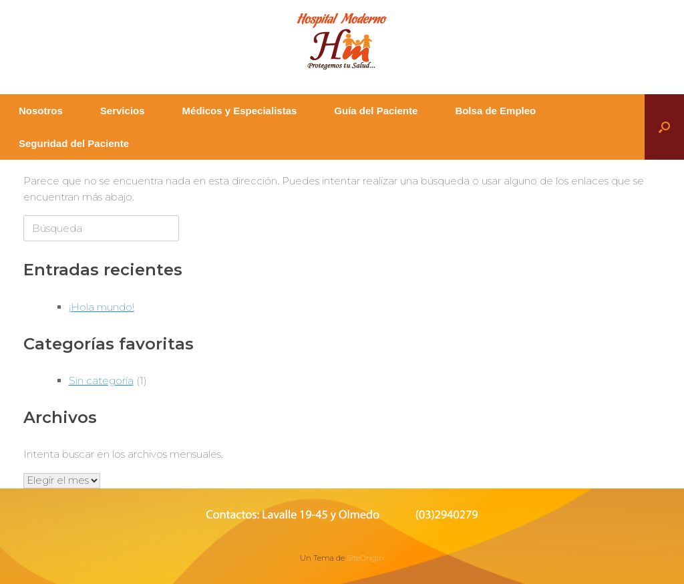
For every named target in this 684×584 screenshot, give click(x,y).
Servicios (122, 110)
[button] (664, 127)
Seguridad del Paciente (74, 143)
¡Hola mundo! (101, 307)
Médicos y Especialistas (239, 110)
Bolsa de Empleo (495, 110)
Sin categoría (101, 380)
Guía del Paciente (375, 110)
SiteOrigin (365, 558)
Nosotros (41, 110)
